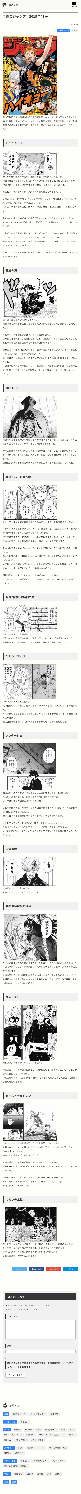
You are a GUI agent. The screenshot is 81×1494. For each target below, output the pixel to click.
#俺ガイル (24, 1422)
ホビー (7, 1474)
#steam (17, 1429)
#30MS (40, 1474)
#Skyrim (7, 1440)
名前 (9, 1345)
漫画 (6, 1414)
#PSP (63, 1429)
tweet (20, 1268)
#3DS (38, 1429)
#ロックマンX (21, 1440)
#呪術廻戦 (54, 1414)
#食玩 (57, 1474)
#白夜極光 (19, 1453)
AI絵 (6, 1482)
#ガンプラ (18, 1474)
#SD (49, 1474)
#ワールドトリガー (37, 1414)
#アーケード (17, 1434)
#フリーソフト (37, 1440)
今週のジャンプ (18, 1414)
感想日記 (13, 4)
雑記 (14, 1482)
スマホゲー (9, 1447)
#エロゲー (30, 1434)
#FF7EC (7, 1453)
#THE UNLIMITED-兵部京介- (16, 1466)
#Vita (72, 1429)
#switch (28, 1429)
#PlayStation (51, 1429)
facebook (37, 1268)
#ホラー (72, 1434)
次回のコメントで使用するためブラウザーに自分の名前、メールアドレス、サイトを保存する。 (40, 1364)
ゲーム (7, 1429)
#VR (5, 1434)
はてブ (71, 1268)
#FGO (20, 1447)
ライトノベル (9, 1422)
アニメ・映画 (9, 1461)
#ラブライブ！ (59, 1461)
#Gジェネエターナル (57, 1447)
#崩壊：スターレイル (36, 1447)
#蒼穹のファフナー (40, 1461)
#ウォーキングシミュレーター (51, 1434)
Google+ (54, 1268)
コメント (12, 1316)
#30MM (30, 1474)
